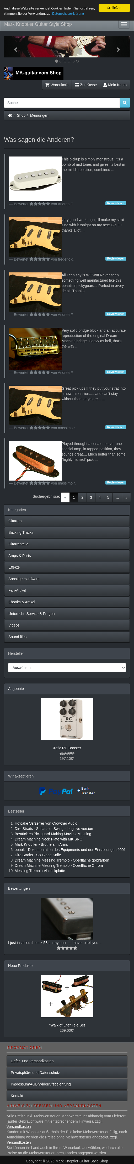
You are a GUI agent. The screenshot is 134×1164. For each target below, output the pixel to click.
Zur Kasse (86, 85)
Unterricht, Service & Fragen (31, 614)
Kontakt (17, 1096)
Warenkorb (56, 85)
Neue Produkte (20, 966)
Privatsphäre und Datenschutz (35, 1072)
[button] (13, 46)
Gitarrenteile (18, 544)
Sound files (17, 637)
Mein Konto (115, 85)
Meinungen (39, 115)
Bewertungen (19, 888)
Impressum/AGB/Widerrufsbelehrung (41, 1084)
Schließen (114, 8)
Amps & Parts (19, 556)
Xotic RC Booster (67, 748)
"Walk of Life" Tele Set (67, 1025)
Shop (21, 115)
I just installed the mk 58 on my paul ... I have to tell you (53, 943)
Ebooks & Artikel (21, 602)
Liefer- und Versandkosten (32, 1061)
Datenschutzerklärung (68, 13)
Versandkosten (19, 1126)
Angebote (16, 689)
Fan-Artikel (17, 590)
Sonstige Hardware (24, 579)
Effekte (14, 567)
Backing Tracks (20, 532)
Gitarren (15, 521)
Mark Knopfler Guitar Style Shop (38, 24)
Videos (14, 625)
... (117, 497)
